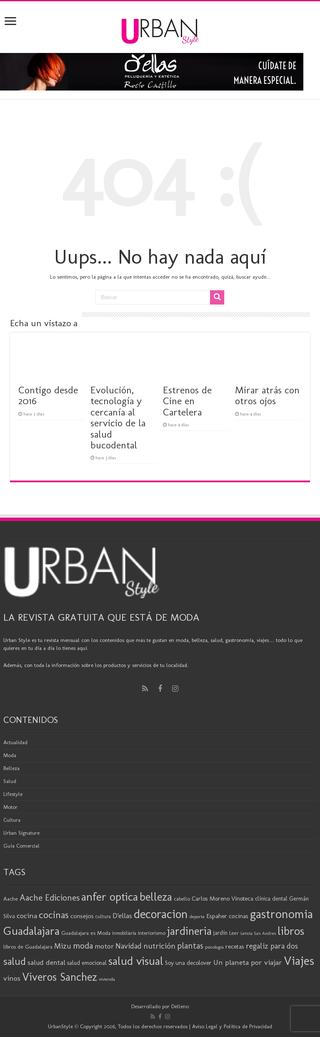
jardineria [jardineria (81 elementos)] (189, 931)
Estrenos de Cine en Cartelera (187, 401)
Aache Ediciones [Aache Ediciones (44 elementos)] (50, 897)
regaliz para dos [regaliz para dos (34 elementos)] (272, 946)
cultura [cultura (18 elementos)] (103, 916)
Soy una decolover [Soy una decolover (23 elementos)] (188, 963)
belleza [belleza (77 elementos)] (156, 897)
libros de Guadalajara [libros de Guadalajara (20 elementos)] (27, 946)
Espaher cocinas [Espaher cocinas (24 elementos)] (227, 916)
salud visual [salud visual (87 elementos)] (135, 961)
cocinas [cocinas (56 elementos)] (54, 915)
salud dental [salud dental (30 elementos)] (46, 962)
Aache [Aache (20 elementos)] (10, 898)
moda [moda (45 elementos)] (83, 945)
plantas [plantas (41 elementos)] (190, 946)
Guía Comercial (21, 846)
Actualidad (15, 742)
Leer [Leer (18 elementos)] (234, 933)
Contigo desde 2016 (48, 395)
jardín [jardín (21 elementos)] (220, 932)
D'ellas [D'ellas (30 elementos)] (122, 915)
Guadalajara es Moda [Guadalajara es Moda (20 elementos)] (85, 932)
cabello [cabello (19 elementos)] (182, 899)
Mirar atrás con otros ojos (267, 395)
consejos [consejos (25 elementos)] (82, 916)
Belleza (11, 768)
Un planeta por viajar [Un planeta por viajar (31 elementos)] (247, 962)
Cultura (11, 820)
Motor (10, 807)
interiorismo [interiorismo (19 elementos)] (151, 933)
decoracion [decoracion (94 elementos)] (161, 914)
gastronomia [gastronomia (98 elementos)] (281, 913)
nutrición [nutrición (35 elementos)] (159, 946)
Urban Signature (21, 833)
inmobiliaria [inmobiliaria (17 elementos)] (124, 933)
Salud (9, 781)
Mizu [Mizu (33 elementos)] (62, 946)
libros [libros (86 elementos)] (291, 931)
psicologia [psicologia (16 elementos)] (214, 947)
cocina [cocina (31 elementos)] (27, 915)
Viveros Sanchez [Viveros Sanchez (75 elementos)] (59, 977)
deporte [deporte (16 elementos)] (197, 916)
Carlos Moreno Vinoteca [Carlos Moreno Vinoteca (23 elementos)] (222, 898)
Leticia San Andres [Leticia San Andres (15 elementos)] (258, 933)
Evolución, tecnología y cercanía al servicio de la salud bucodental (117, 417)
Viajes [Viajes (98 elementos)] (299, 960)
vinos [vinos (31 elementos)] (11, 978)
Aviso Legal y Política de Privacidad (232, 1026)
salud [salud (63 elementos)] (14, 961)
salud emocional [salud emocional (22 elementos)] (87, 963)
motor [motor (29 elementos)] (104, 946)
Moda (9, 755)
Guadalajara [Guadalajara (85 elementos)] (31, 931)
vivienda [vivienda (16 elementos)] (107, 979)
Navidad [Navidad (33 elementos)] (128, 946)
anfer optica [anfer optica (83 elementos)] (109, 897)
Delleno (180, 1006)
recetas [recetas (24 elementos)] (234, 946)
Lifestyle (12, 794)
